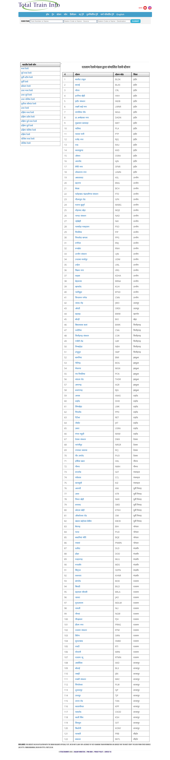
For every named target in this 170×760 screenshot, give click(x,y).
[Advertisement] (84, 43)
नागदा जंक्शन (80, 215)
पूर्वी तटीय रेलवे (27, 77)
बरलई (77, 84)
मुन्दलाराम (79, 602)
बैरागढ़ (77, 526)
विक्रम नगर (79, 270)
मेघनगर (78, 368)
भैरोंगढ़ (78, 362)
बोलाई (77, 668)
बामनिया (78, 357)
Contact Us (108, 752)
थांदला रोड (79, 379)
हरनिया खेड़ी (80, 95)
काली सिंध (79, 717)
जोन (65, 14)
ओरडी (77, 308)
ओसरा (77, 155)
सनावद (78, 504)
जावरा (77, 597)
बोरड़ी (77, 319)
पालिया (78, 128)
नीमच (77, 466)
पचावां (77, 542)
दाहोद (77, 401)
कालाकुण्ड (79, 150)
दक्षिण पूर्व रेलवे (27, 125)
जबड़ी (77, 673)
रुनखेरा (78, 248)
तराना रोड (79, 700)
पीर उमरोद (79, 455)
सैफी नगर (79, 166)
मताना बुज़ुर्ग (80, 204)
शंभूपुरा (78, 352)
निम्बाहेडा (78, 346)
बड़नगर (78, 183)
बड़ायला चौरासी (81, 591)
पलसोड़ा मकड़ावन (82, 226)
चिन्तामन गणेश (81, 297)
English (120, 14)
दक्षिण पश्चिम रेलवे (28, 129)
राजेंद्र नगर (79, 139)
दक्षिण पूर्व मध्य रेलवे (29, 121)
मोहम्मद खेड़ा (80, 210)
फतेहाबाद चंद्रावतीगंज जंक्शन (86, 193)
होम (47, 14)
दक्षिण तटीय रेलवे (28, 116)
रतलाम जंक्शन (81, 630)
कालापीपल (79, 706)
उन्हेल (77, 264)
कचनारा (78, 575)
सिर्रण (77, 635)
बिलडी (77, 586)
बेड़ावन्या (78, 281)
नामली (77, 608)
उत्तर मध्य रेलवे (27, 90)
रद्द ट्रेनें (81, 14)
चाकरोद (78, 711)
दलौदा (77, 548)
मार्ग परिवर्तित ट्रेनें (107, 14)
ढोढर (77, 553)
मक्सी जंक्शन (80, 679)
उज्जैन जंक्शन (81, 253)
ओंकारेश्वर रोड (81, 515)
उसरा (77, 428)
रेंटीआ (77, 417)
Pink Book (90, 752)
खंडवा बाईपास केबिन (83, 521)
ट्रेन (53, 14)
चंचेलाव (78, 477)
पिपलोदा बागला (81, 237)
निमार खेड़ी (79, 499)
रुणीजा (78, 242)
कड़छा (77, 275)
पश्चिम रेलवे (26, 143)
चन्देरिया (78, 330)
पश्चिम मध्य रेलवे (27, 138)
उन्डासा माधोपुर (81, 259)
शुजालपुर (78, 690)
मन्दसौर (78, 564)
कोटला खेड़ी (79, 510)
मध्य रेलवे (25, 68)
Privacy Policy (98, 752)
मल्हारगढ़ (79, 559)
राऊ (76, 144)
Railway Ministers (79, 752)
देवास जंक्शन (80, 439)
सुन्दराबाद (79, 641)
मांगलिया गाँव (80, 112)
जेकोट (77, 422)
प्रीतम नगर (79, 624)
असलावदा (79, 177)
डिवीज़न (73, 14)
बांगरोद (78, 581)
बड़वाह (78, 313)
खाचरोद (78, 286)
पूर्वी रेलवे (24, 81)
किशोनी (78, 728)
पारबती (78, 733)
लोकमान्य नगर (80, 172)
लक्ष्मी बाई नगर (81, 106)
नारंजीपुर (78, 444)
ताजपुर (78, 695)
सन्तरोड (78, 471)
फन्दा (77, 531)
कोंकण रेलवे (26, 86)
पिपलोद (78, 412)
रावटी (77, 646)
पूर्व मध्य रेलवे (26, 72)
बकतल (78, 739)
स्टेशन (59, 14)
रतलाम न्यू (79, 657)
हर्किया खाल (80, 461)
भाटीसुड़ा (78, 292)
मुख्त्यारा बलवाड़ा (81, 123)
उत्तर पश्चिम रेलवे (28, 99)
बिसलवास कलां (81, 324)
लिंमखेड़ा (78, 406)
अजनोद (78, 161)
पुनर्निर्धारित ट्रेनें (92, 14)
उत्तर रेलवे (25, 108)
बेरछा (77, 188)
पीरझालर (78, 619)
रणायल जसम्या (81, 450)
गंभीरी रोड (79, 341)
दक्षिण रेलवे (25, 134)
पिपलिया (78, 232)
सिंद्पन (78, 570)
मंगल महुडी (79, 433)
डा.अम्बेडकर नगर (82, 117)
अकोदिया (78, 662)
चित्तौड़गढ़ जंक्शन (82, 335)
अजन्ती (78, 488)
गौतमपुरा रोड (80, 199)
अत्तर (77, 493)
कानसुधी (78, 482)
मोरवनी (78, 651)
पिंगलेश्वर (79, 684)
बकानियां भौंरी (80, 537)
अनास (77, 395)
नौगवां (77, 613)
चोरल (77, 90)
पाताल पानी (79, 133)
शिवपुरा (78, 722)
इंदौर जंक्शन (80, 101)
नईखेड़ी (78, 221)
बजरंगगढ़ (79, 390)
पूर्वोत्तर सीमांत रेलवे (28, 103)
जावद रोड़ (79, 302)
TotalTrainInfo (64, 752)
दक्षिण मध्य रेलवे (27, 112)
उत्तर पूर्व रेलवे (26, 94)
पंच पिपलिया (80, 373)
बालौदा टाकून (80, 79)
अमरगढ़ (78, 384)
